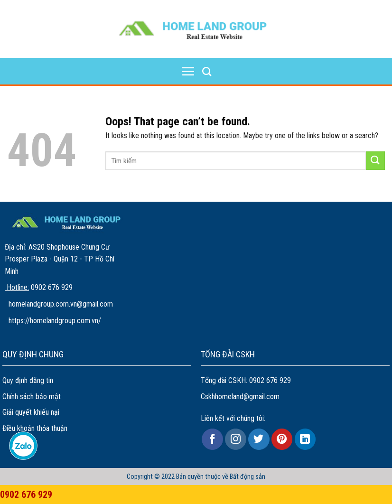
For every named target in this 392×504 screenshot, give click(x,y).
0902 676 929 (270, 380)
